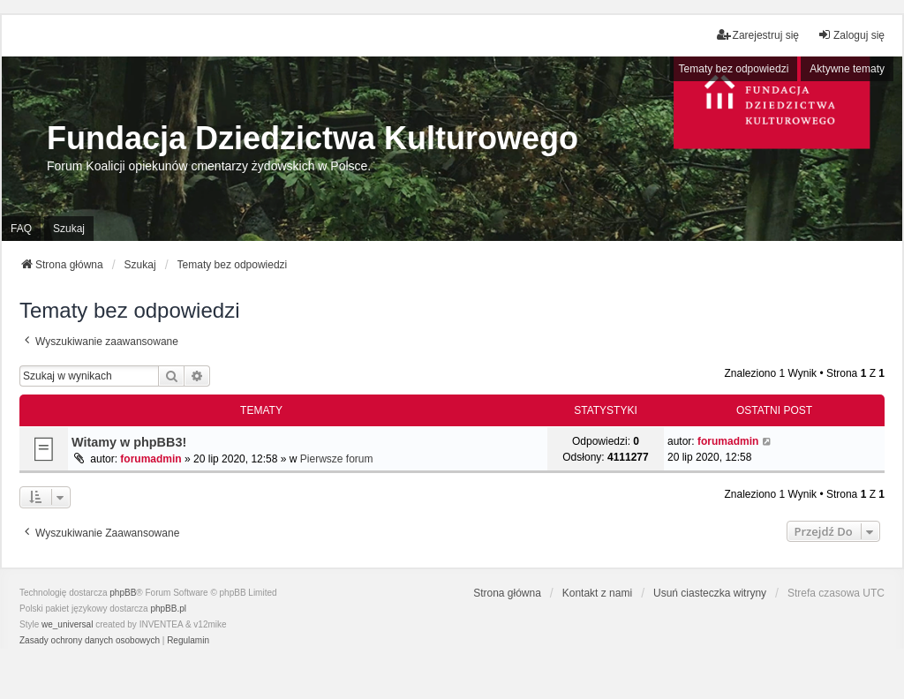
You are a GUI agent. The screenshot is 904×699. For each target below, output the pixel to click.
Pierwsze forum (336, 459)
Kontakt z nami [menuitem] (597, 593)
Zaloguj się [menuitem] (851, 34)
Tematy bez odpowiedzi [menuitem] (734, 69)
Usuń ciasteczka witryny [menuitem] (709, 593)
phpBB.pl (168, 608)
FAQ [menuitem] (21, 228)
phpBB (122, 593)
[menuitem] (89, 641)
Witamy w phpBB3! (129, 442)
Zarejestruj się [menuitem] (758, 34)
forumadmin (150, 459)
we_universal (67, 624)
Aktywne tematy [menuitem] (847, 69)
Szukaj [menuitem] (69, 228)
